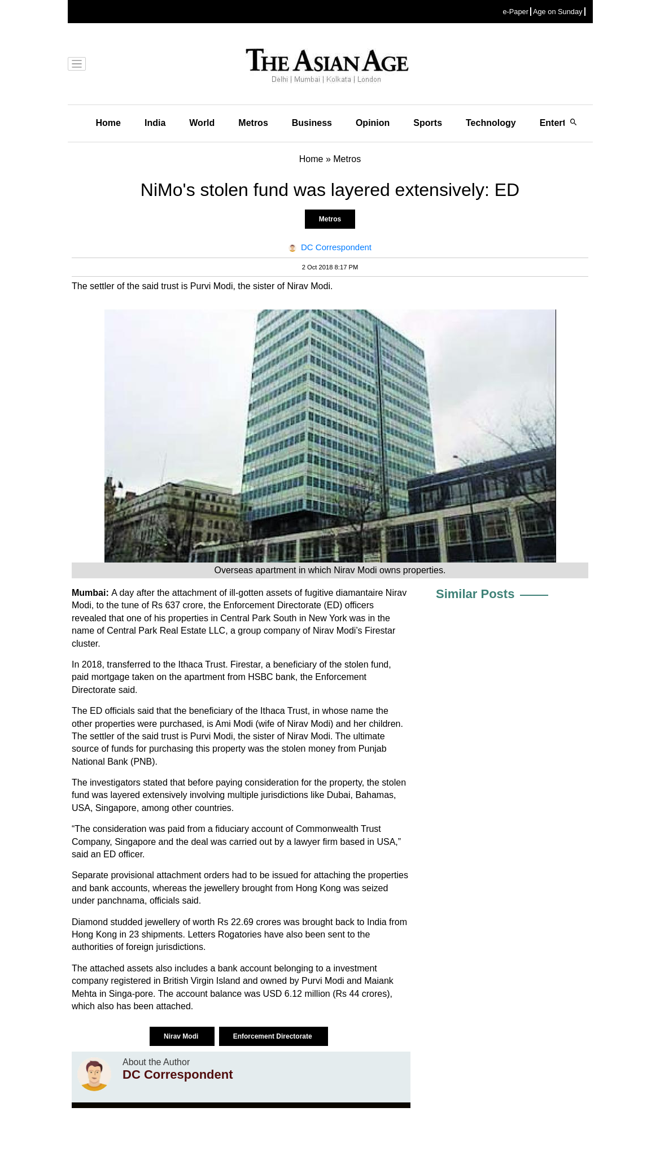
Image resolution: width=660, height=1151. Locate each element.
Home (108, 123)
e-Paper (515, 11)
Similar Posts (475, 594)
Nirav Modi (182, 1036)
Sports (427, 123)
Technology (491, 123)
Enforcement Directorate (273, 1036)
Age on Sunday (558, 11)
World (202, 123)
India (155, 123)
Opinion (373, 123)
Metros (253, 123)
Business (312, 123)
